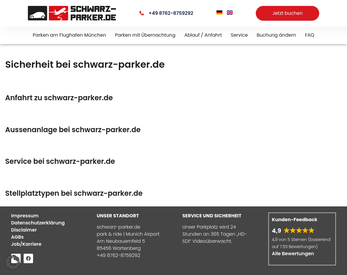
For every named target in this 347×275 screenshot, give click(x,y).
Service (239, 35)
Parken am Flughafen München (69, 35)
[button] (13, 262)
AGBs (17, 237)
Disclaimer (24, 230)
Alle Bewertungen (293, 253)
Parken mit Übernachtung (145, 35)
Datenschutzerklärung (38, 222)
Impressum (25, 215)
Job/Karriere (26, 244)
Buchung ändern (276, 35)
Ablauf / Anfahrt (203, 35)
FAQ (309, 35)
